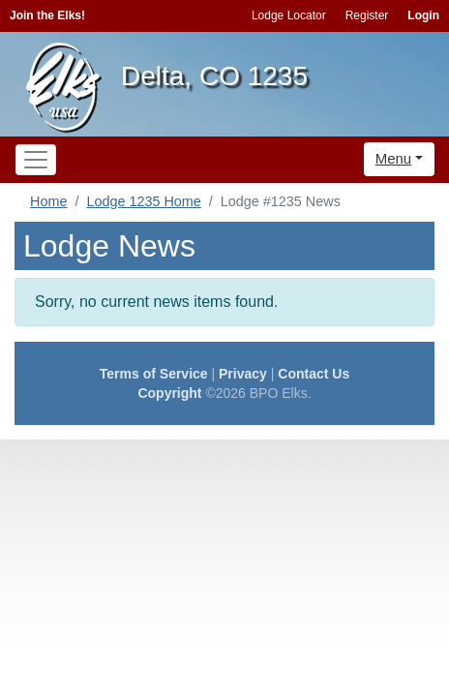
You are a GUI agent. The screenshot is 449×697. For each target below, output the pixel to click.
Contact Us (313, 373)
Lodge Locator (289, 15)
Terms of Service (154, 373)
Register (367, 15)
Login (423, 15)
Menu (393, 158)
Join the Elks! (47, 15)
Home (48, 201)
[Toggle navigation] (35, 159)
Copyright (169, 393)
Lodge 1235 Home (143, 201)
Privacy (243, 373)
